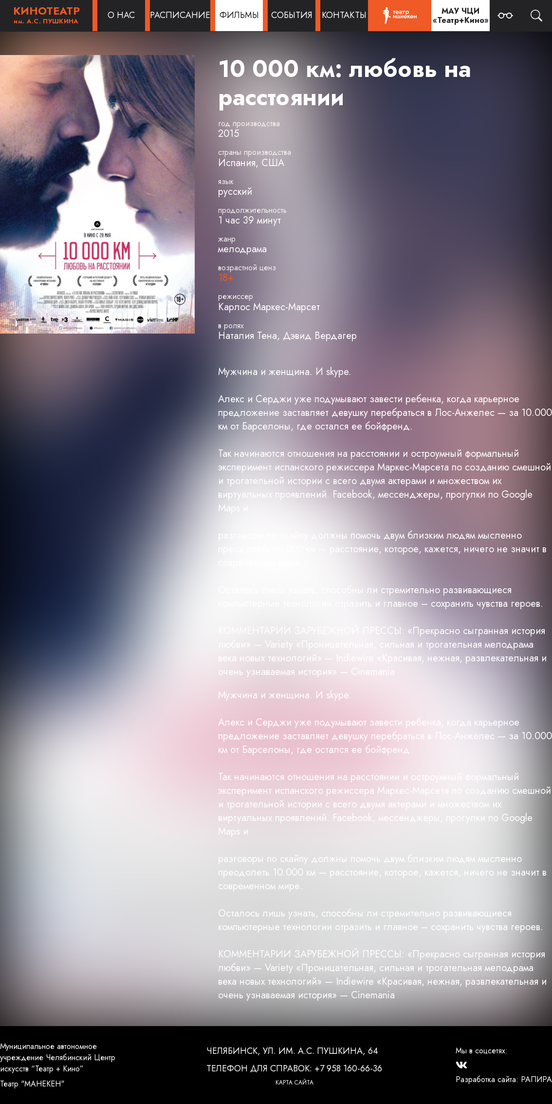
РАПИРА (536, 1079)
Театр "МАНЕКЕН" (32, 1083)
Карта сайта (294, 1082)
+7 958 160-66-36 (348, 1068)
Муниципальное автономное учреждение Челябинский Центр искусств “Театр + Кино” (57, 1057)
